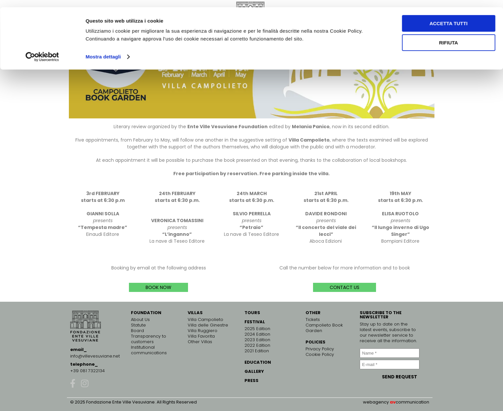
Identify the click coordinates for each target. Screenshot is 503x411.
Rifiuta (448, 35)
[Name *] (389, 353)
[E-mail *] (389, 364)
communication (412, 402)
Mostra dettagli (103, 49)
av (393, 402)
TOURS (252, 313)
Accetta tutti (449, 16)
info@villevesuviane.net (95, 356)
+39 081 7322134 (87, 371)
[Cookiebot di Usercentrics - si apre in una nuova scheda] (42, 49)
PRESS (251, 380)
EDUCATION (257, 362)
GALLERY (254, 371)
